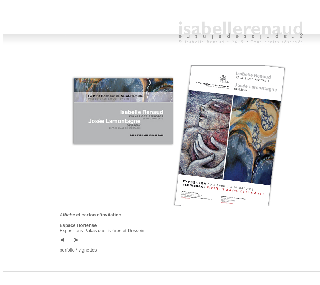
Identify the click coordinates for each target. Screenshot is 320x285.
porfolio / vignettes (78, 250)
